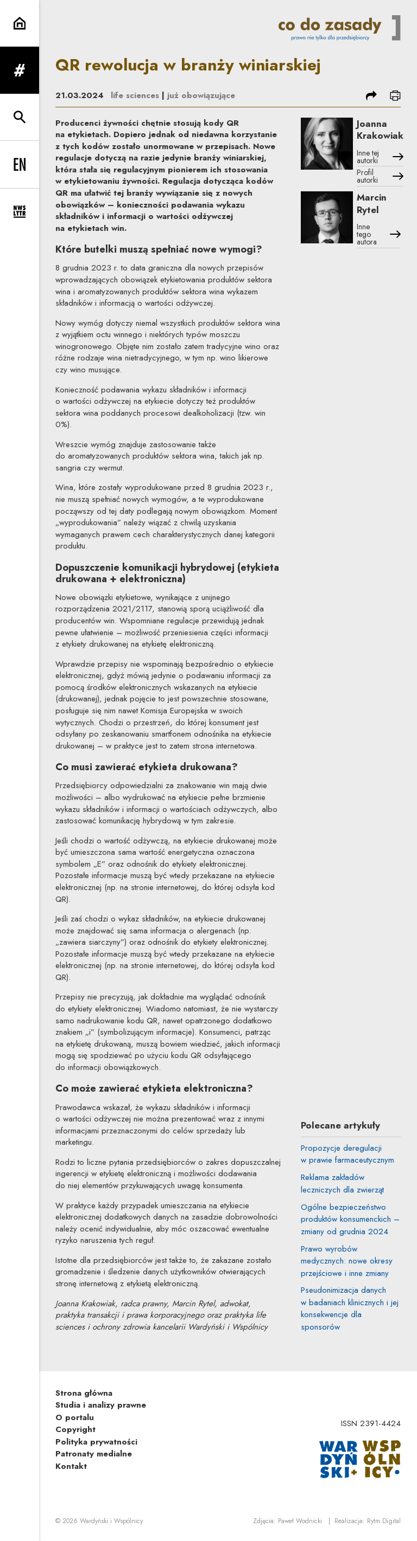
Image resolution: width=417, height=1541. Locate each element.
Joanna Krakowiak (380, 130)
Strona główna (83, 1393)
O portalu (74, 1417)
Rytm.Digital (384, 1521)
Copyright (75, 1429)
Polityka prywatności (96, 1442)
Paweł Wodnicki (300, 1521)
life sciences (135, 95)
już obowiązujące (201, 95)
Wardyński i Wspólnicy (111, 1521)
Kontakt (71, 1466)
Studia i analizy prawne (100, 1405)
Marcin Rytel (372, 203)
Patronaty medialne (93, 1454)
